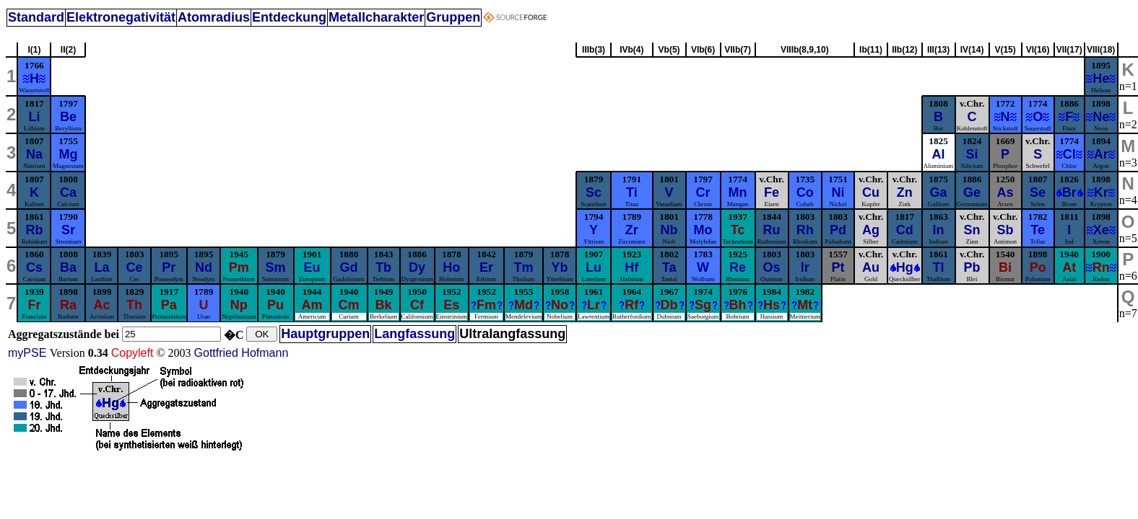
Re (737, 267)
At (1069, 267)
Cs (34, 267)
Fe (771, 192)
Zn (905, 192)
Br (1069, 192)
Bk (383, 305)
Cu (870, 192)
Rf (631, 305)
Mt (804, 305)
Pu (275, 305)
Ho (451, 267)
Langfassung (414, 334)
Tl (938, 267)
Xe (1101, 230)
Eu (312, 267)
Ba (68, 267)
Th (134, 305)
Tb (383, 267)
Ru (772, 230)
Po (1038, 267)
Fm (486, 305)
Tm (524, 267)
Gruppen (453, 17)
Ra (68, 305)
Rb (34, 230)
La (101, 267)
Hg (904, 267)
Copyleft (132, 353)
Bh (738, 305)
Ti (632, 192)
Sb (1005, 230)
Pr (168, 267)
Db (669, 305)
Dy (417, 267)
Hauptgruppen (325, 334)
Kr (1101, 192)
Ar (1101, 154)
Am (312, 305)
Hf (631, 267)
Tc (738, 230)
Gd (349, 267)
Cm (349, 305)
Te (1037, 230)
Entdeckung (289, 17)
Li (34, 117)
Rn (1101, 267)
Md (523, 305)
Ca (68, 192)
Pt (838, 267)
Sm (276, 267)
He (1101, 78)
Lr (593, 305)
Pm (239, 267)
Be (68, 117)
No (559, 305)
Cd (904, 230)
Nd (203, 267)
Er (486, 267)
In (938, 230)
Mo (703, 230)
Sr (68, 230)
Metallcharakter (376, 17)
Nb (669, 230)
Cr (703, 192)
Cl (1069, 154)
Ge (972, 192)
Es (451, 305)
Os (772, 267)
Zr (631, 230)
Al (938, 154)
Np (239, 305)
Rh (805, 230)
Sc (593, 192)
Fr (33, 305)
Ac (101, 305)
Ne (1101, 117)
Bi (1005, 267)
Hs (771, 305)
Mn (738, 192)
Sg (703, 305)
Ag (870, 230)
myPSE (29, 353)
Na (34, 154)
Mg (67, 154)
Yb (560, 267)
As (1005, 192)
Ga (938, 192)
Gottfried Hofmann (241, 353)
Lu (593, 267)
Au (870, 267)
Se (1038, 192)
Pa (169, 305)
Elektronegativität (120, 17)
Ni (838, 192)
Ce (134, 267)
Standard (36, 17)
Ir (805, 267)
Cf (417, 305)
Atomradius (214, 17)
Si (972, 154)
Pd (838, 230)
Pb (972, 267)
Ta (669, 267)
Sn (972, 230)
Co (805, 192)
